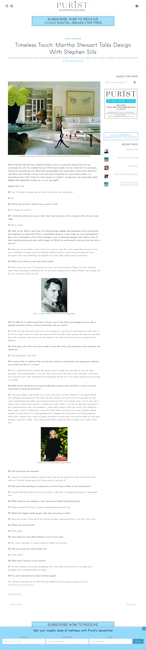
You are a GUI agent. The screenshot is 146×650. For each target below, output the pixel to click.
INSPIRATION (76, 39)
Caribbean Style (132, 149)
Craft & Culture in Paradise (127, 158)
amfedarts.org (14, 585)
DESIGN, (67, 39)
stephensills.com (27, 585)
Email (110, 607)
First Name (23, 607)
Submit (138, 611)
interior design (15, 594)
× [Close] (144, 598)
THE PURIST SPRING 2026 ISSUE (126, 174)
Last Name (67, 607)
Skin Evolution (133, 166)
